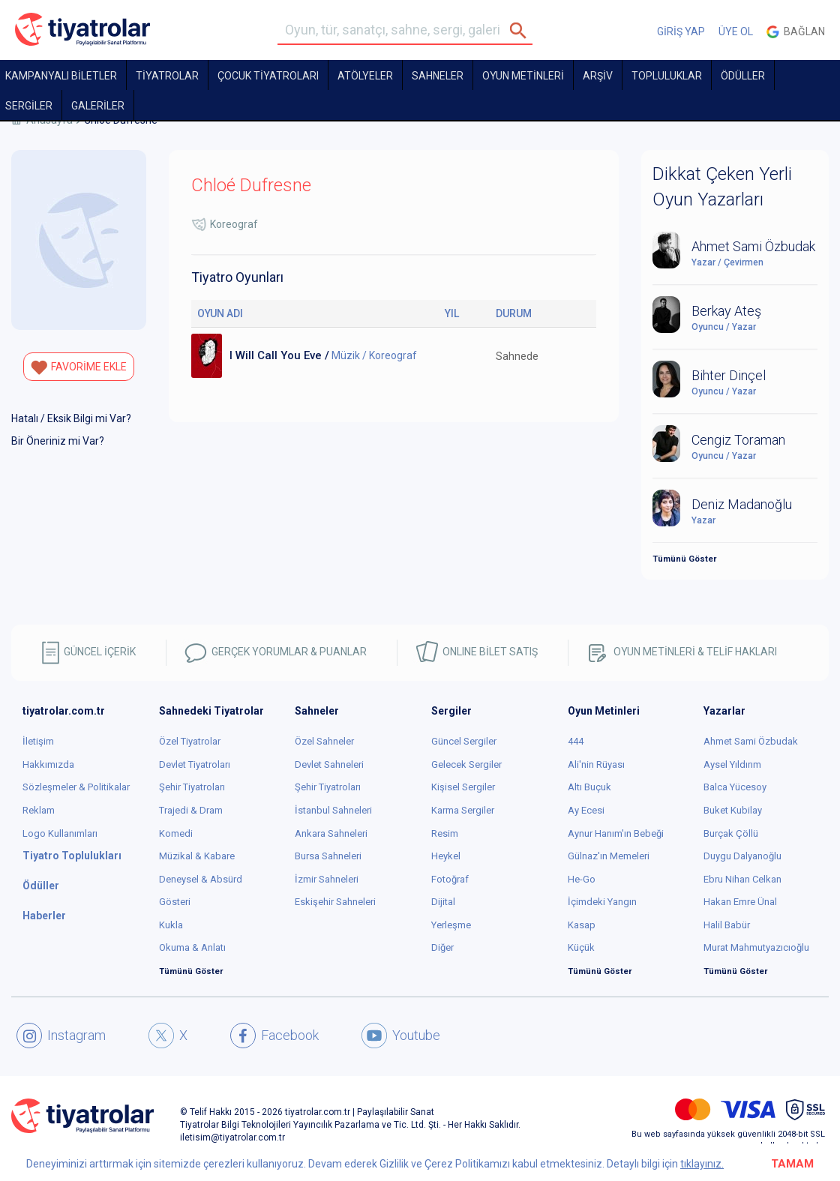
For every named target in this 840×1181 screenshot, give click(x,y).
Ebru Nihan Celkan (743, 879)
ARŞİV (598, 76)
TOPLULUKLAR (667, 76)
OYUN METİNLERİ (523, 76)
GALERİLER (97, 106)
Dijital (443, 901)
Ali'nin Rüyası (596, 764)
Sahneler (438, 76)
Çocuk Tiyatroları (268, 76)
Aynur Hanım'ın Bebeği (616, 833)
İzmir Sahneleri (326, 879)
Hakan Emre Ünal (740, 901)
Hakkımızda (48, 764)
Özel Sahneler (324, 741)
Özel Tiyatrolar (189, 741)
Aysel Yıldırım (732, 764)
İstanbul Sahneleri (333, 810)
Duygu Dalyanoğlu (743, 856)
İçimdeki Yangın (602, 901)
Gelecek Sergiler (466, 764)
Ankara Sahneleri (331, 833)
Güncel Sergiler (463, 741)
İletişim (38, 741)
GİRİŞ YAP (681, 31)
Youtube (401, 1035)
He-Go (582, 879)
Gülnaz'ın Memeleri (609, 856)
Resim (444, 833)
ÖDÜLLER (743, 76)
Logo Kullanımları (60, 833)
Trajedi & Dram (191, 810)
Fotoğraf (450, 879)
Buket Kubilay (733, 810)
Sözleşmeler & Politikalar (76, 787)
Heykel (445, 856)
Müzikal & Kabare (197, 856)
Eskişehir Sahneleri (335, 901)
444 (576, 741)
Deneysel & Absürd (200, 879)
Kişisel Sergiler (463, 787)
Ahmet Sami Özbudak (751, 741)
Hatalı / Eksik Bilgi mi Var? (71, 418)
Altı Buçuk (589, 787)
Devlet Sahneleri (329, 764)
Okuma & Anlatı (192, 947)
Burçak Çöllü (731, 833)
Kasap (582, 925)
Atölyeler (365, 76)
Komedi (176, 833)
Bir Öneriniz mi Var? (57, 441)
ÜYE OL (735, 31)
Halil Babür (727, 925)
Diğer (442, 947)
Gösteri (174, 901)
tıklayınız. (702, 1164)
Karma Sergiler (462, 810)
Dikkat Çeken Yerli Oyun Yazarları (722, 186)
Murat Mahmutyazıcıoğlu (756, 947)
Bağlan (795, 31)
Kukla (171, 925)
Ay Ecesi (586, 810)
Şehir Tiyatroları (192, 787)
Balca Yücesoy (735, 787)
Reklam (38, 810)
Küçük (581, 947)
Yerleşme (451, 925)
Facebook (274, 1035)
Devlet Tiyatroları (194, 764)
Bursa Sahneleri (328, 856)
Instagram (61, 1035)
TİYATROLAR (167, 76)
